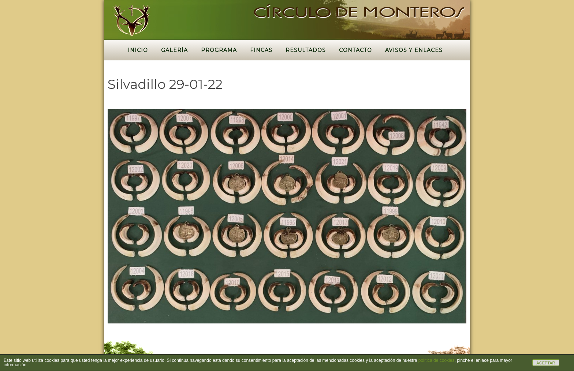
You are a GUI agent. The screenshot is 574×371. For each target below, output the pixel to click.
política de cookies (436, 360)
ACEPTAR (545, 363)
